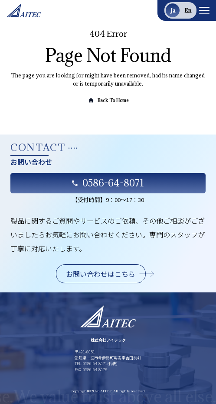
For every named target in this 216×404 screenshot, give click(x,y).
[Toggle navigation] (204, 10)
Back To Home (108, 100)
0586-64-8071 (108, 183)
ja (172, 10)
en (187, 10)
